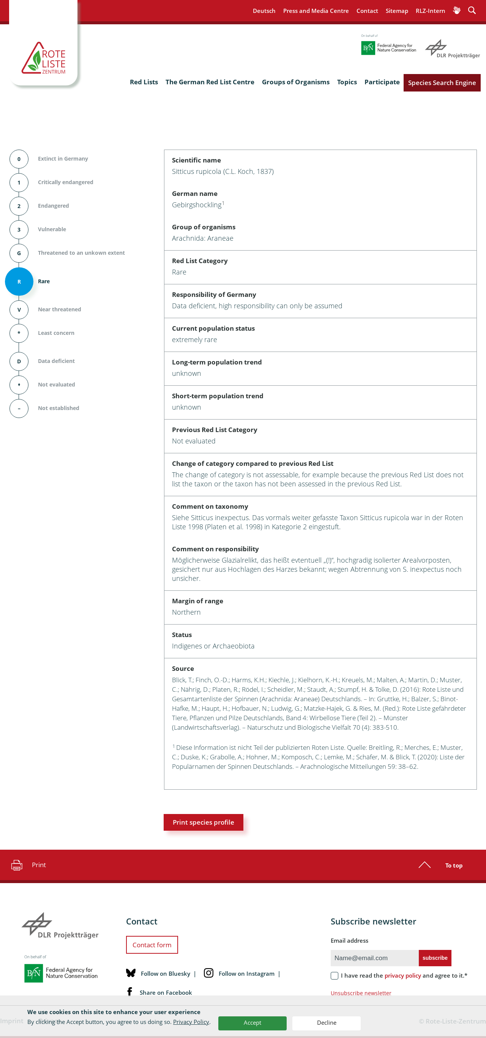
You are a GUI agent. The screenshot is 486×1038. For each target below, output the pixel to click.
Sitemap (397, 10)
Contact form (152, 944)
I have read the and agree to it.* (404, 975)
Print (27, 864)
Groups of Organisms (296, 81)
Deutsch (264, 10)
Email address (349, 940)
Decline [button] (326, 1022)
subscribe (435, 958)
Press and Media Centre (316, 10)
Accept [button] (252, 1022)
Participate (382, 81)
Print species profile (203, 822)
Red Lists (144, 81)
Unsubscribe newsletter (361, 993)
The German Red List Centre (210, 81)
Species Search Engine (442, 82)
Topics (347, 81)
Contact (367, 10)
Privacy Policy (191, 1021)
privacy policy (403, 975)
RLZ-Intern (430, 10)
